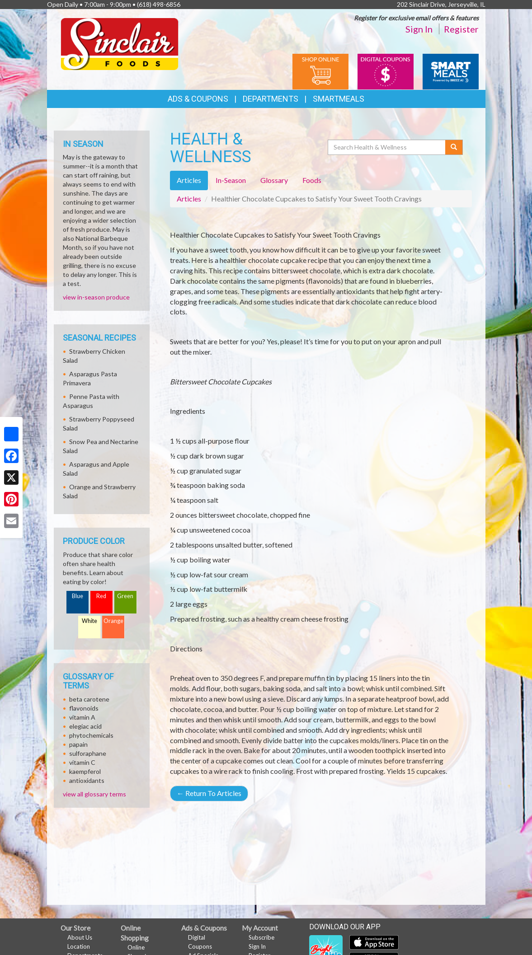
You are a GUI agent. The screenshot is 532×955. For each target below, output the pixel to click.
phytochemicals (91, 735)
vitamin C (82, 762)
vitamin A (82, 717)
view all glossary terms (94, 794)
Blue (77, 596)
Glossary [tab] (274, 180)
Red (101, 596)
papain (78, 744)
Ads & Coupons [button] (198, 98)
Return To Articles (209, 793)
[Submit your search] (454, 147)
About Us (79, 937)
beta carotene (89, 699)
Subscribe (261, 937)
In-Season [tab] (231, 180)
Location (78, 946)
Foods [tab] (311, 180)
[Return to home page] (120, 43)
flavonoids (84, 708)
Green (125, 596)
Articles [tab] (189, 180)
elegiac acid (85, 726)
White (89, 621)
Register (461, 28)
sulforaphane (87, 753)
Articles (189, 198)
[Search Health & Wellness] (387, 147)
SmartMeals (338, 98)
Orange (113, 621)
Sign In (419, 28)
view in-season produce (96, 297)
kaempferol (85, 771)
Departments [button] (270, 98)
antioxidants (86, 780)
